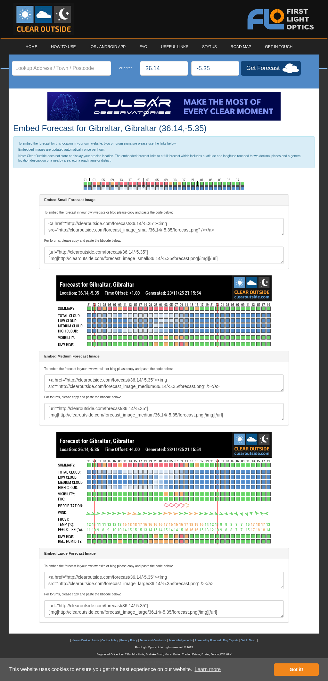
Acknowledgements (180, 640)
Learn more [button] (207, 669)
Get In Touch (249, 640)
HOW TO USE (63, 47)
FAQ (143, 47)
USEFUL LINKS (174, 47)
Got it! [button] (296, 669)
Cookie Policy (109, 640)
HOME (31, 47)
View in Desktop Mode (85, 640)
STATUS (209, 47)
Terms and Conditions (153, 640)
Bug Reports (231, 640)
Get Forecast (263, 68)
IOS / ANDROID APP (108, 47)
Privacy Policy (129, 640)
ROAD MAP (241, 47)
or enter (125, 68)
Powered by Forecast (208, 640)
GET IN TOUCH (278, 47)
